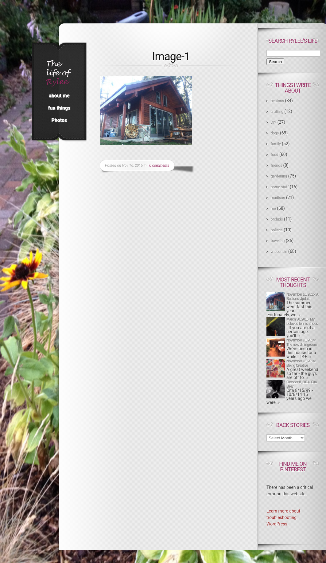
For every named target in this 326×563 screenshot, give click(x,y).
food (274, 155)
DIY (273, 122)
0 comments (159, 165)
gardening (279, 176)
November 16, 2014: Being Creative (301, 363)
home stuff (280, 187)
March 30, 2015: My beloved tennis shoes (302, 321)
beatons (277, 101)
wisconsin (279, 252)
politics (277, 230)
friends (276, 165)
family (276, 144)
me (273, 208)
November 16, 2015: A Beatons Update (302, 296)
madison (278, 198)
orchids (277, 219)
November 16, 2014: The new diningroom (301, 342)
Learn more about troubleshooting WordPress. (283, 517)
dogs (275, 133)
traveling (278, 241)
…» (298, 315)
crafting (277, 112)
